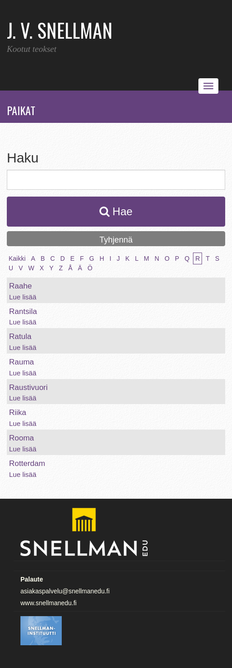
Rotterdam (27, 463)
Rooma (21, 438)
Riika (17, 412)
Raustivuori (28, 387)
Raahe (20, 286)
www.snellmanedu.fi (48, 603)
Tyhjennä (116, 239)
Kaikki (17, 258)
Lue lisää (22, 297)
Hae (116, 211)
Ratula (20, 336)
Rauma (21, 362)
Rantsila (23, 311)
